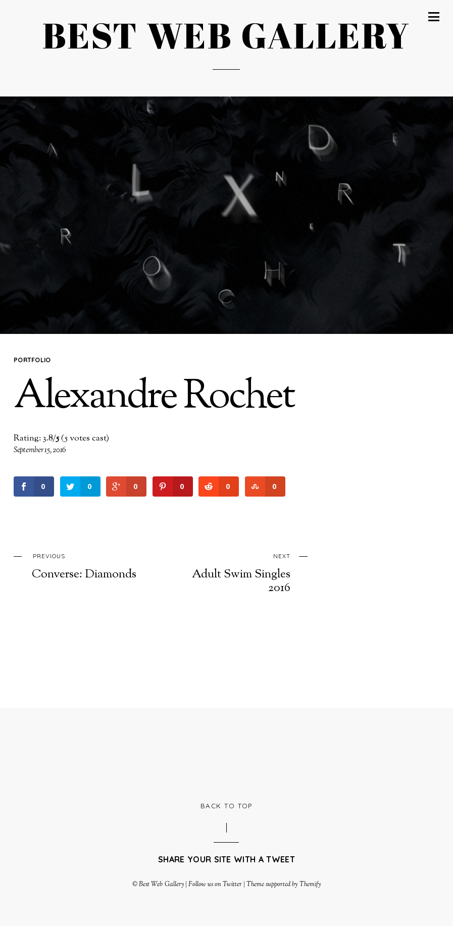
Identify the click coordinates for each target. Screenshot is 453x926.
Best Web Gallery (161, 884)
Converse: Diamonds (86, 565)
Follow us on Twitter (215, 884)
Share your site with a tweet (226, 859)
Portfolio (32, 360)
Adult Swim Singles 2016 (235, 572)
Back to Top (226, 806)
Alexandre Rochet (154, 397)
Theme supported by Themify (283, 884)
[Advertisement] (226, 753)
